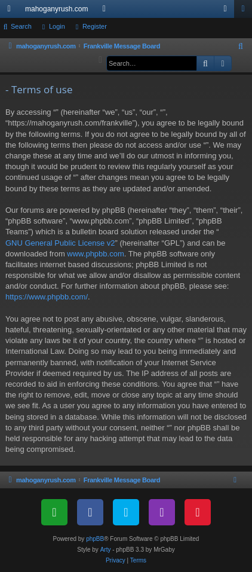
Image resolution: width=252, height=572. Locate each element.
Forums (106, 11)
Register (94, 26)
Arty (105, 549)
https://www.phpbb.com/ (46, 296)
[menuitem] (241, 46)
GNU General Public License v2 (60, 242)
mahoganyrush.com (56, 9)
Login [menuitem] (228, 11)
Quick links (11, 11)
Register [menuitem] (245, 11)
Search (21, 26)
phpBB (95, 539)
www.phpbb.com (95, 253)
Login (57, 26)
